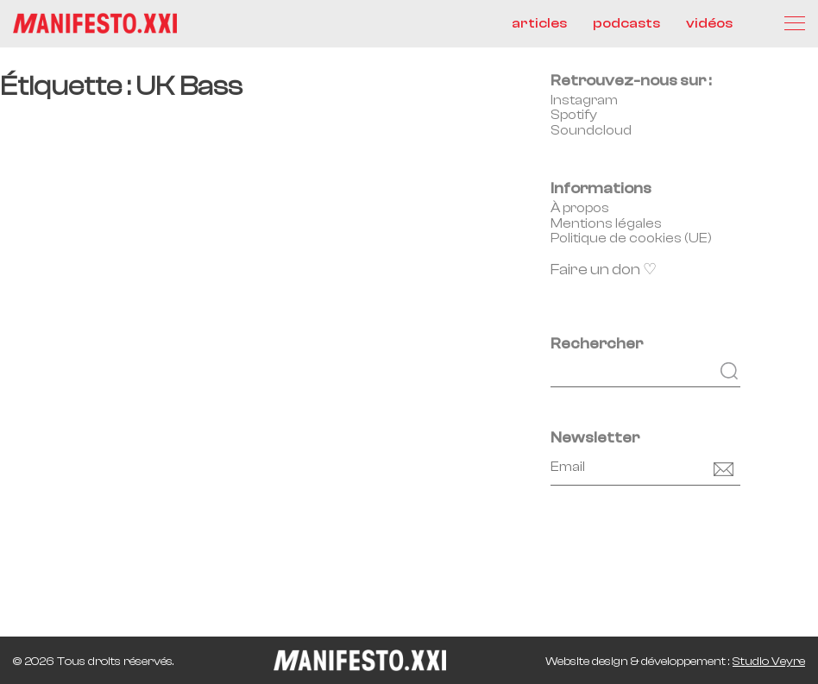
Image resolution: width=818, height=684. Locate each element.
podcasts (626, 23)
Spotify (574, 114)
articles (539, 23)
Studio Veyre (769, 661)
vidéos (709, 23)
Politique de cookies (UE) (631, 238)
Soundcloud (591, 130)
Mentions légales (606, 223)
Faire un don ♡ (604, 269)
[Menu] (794, 23)
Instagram (584, 100)
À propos (580, 208)
